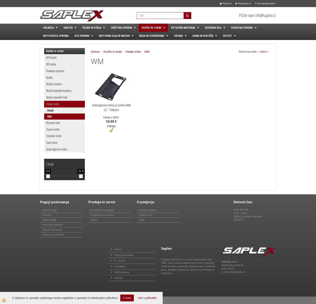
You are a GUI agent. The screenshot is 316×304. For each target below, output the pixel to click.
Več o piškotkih (147, 298)
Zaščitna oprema (121, 27)
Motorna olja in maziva (114, 36)
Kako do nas (145, 215)
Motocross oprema (56, 36)
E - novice (119, 260)
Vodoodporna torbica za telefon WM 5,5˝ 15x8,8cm (111, 107)
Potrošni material (183, 27)
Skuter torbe (53, 129)
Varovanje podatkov (52, 224)
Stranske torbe (54, 136)
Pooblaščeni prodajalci (102, 210)
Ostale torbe (52, 104)
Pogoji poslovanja (123, 255)
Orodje (178, 36)
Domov (95, 51)
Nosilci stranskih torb (57, 97)
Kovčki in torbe (151, 27)
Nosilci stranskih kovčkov (58, 90)
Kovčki (49, 77)
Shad (50, 110)
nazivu (264, 51)
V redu (127, 298)
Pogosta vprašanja (52, 229)
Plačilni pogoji (49, 210)
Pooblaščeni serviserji (102, 215)
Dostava (46, 215)
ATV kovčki (51, 57)
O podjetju (119, 266)
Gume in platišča (202, 36)
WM (49, 116)
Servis (93, 220)
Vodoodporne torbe (56, 149)
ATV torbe (51, 64)
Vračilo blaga (49, 220)
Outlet (227, 36)
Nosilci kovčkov (54, 84)
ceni (255, 51)
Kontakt (118, 278)
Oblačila (48, 27)
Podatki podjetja (147, 210)
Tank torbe (51, 142)
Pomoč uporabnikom (53, 234)
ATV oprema (82, 36)
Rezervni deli (213, 27)
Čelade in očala (91, 27)
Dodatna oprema (242, 27)
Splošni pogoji (121, 272)
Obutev (68, 27)
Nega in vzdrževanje (151, 36)
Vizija (141, 220)
